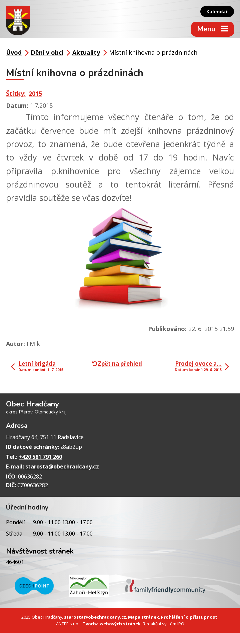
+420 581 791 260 (40, 456)
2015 (35, 93)
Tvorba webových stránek (112, 624)
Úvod (14, 52)
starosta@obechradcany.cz (62, 466)
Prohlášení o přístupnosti (190, 617)
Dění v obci (47, 52)
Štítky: (16, 93)
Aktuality (86, 52)
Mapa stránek (143, 617)
